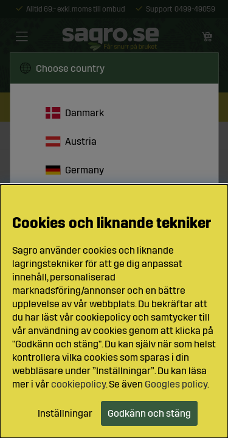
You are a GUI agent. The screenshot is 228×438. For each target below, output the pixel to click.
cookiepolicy (78, 384)
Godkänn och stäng (149, 413)
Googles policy (176, 384)
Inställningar (65, 413)
